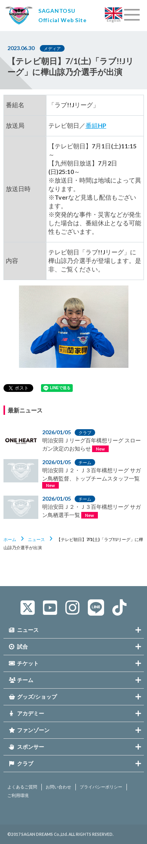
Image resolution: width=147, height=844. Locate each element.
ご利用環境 (18, 795)
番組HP (95, 125)
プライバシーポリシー (101, 787)
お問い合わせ (58, 787)
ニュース (36, 539)
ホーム (9, 539)
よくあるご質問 (22, 787)
